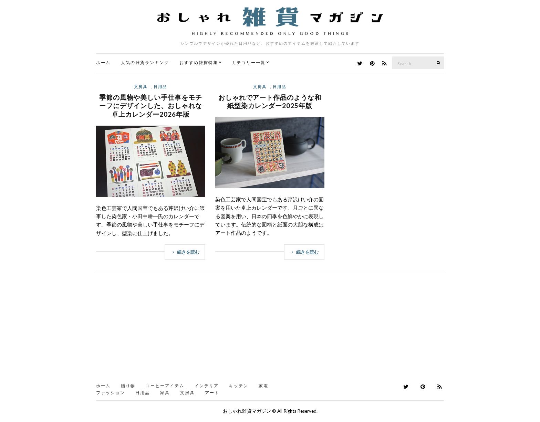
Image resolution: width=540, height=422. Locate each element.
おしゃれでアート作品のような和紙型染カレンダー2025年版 (269, 101)
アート (212, 392)
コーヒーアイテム (165, 385)
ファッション (110, 392)
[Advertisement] (270, 329)
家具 (165, 392)
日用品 (160, 86)
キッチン (238, 385)
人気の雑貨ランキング (145, 62)
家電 (263, 385)
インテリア (207, 385)
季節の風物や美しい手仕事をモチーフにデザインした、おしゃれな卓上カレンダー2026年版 (150, 105)
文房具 (140, 86)
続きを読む (184, 252)
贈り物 (128, 385)
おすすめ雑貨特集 (198, 62)
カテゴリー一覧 (249, 62)
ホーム (103, 62)
